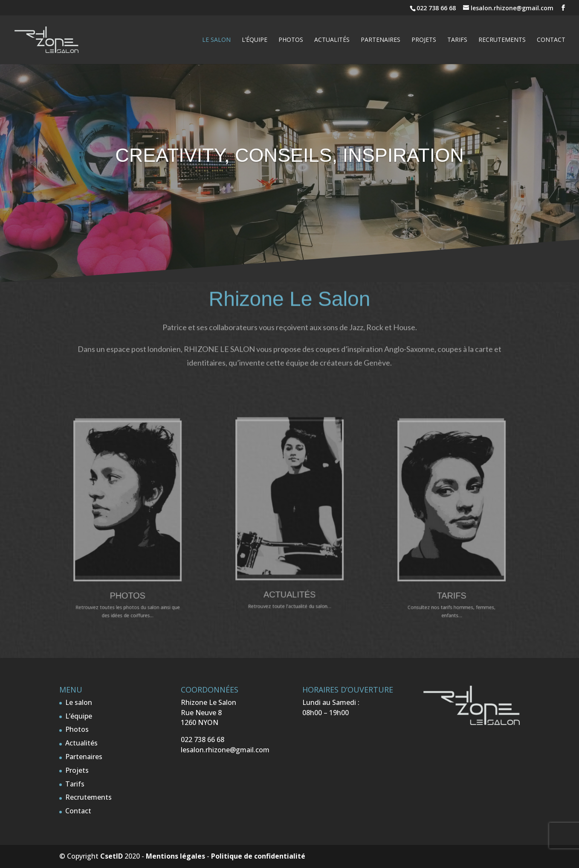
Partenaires (380, 40)
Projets (423, 40)
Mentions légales (175, 856)
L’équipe (254, 40)
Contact (551, 40)
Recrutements (502, 40)
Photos (290, 40)
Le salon (216, 40)
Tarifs (457, 40)
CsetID (111, 856)
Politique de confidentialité (258, 856)
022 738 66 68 (437, 8)
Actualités (332, 40)
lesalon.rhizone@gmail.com (225, 749)
